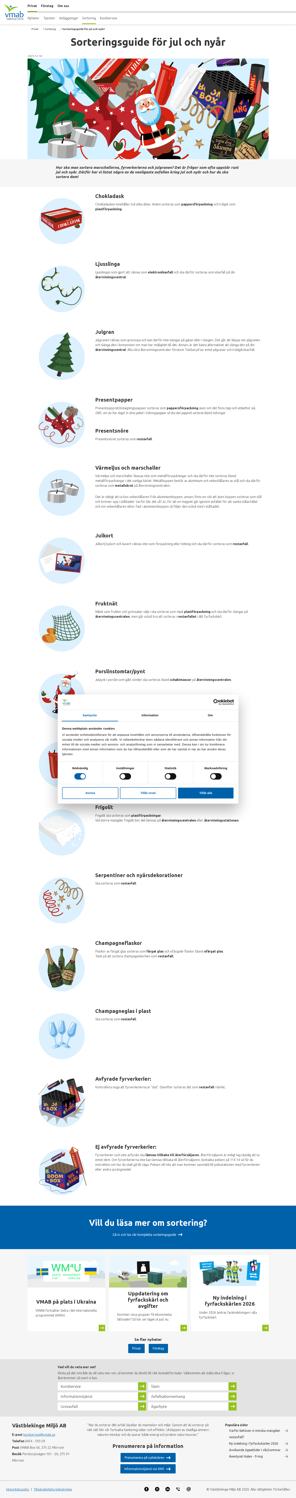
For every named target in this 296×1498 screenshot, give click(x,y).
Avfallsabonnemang (168, 1396)
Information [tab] (150, 715)
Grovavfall (69, 1406)
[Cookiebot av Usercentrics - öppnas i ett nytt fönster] (216, 702)
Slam (155, 1386)
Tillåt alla (205, 793)
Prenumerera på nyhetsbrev (144, 1457)
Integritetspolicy (17, 1489)
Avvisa (90, 793)
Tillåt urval (148, 793)
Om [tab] (210, 715)
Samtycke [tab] (90, 715)
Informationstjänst (77, 1396)
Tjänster (49, 18)
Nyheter (33, 18)
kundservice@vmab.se (39, 1434)
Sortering (89, 18)
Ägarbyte (159, 1406)
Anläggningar (68, 18)
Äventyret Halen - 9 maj (246, 1456)
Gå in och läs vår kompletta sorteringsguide (144, 1234)
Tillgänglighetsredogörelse (53, 1489)
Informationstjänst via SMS (144, 1469)
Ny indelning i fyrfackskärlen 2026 (253, 1443)
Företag (158, 1348)
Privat (35, 29)
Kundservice (108, 18)
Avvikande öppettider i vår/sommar (255, 1450)
